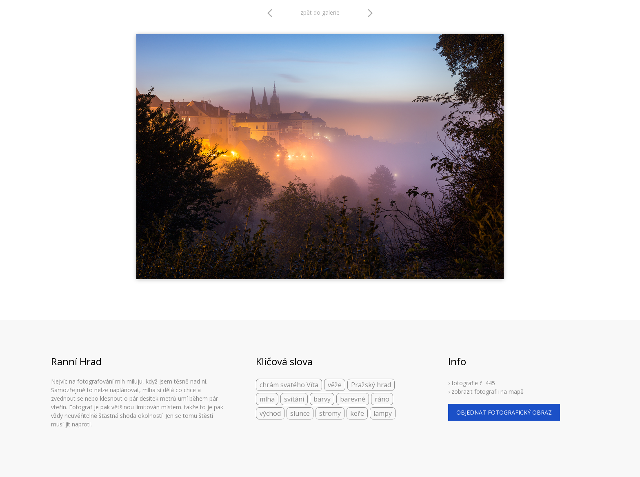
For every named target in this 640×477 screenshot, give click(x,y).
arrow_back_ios (272, 13)
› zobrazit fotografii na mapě (486, 391)
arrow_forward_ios (370, 13)
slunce (300, 413)
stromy (330, 413)
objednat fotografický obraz (504, 412)
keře (357, 413)
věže (335, 384)
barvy (322, 399)
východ (270, 413)
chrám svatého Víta (289, 384)
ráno (382, 399)
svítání (294, 399)
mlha (267, 399)
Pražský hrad (371, 384)
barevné (352, 399)
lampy (382, 413)
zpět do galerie (320, 12)
